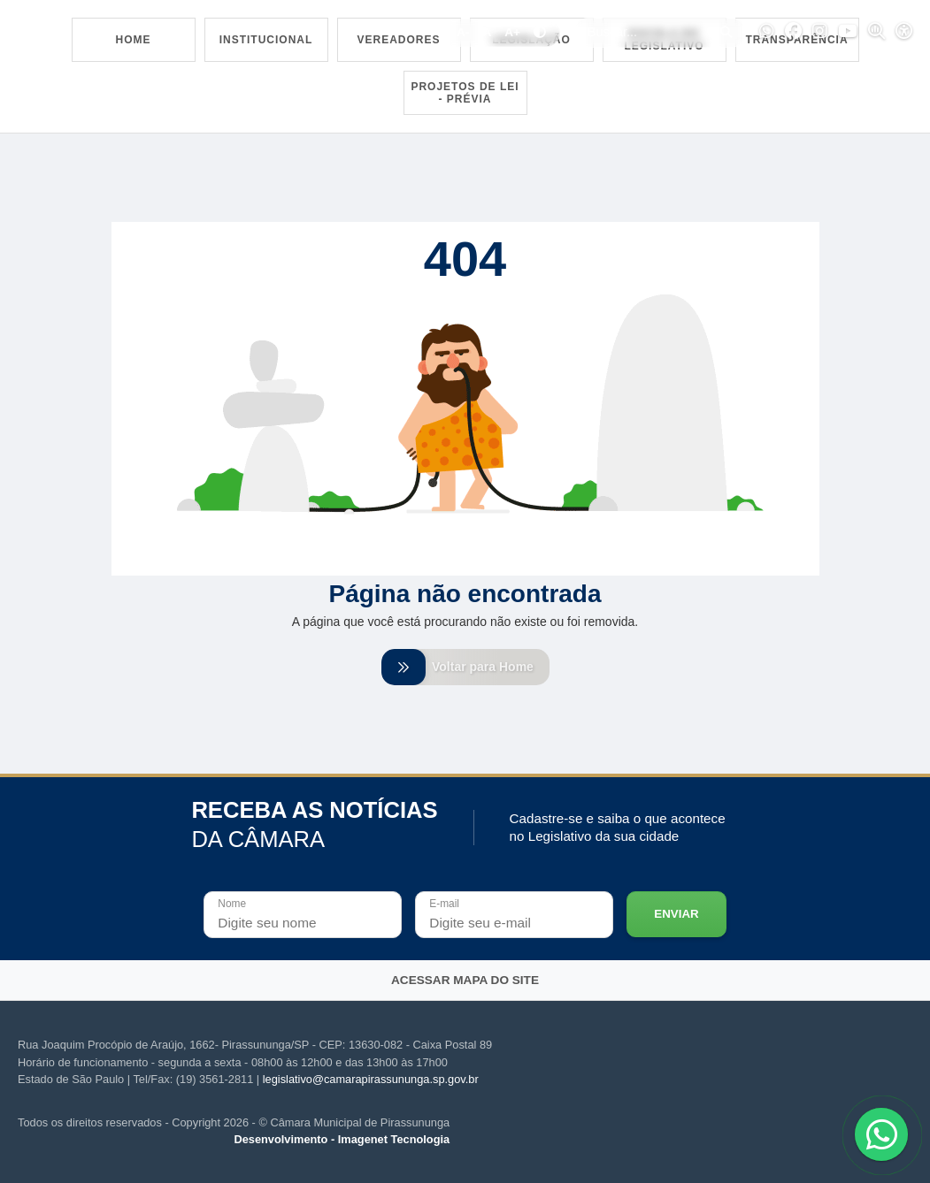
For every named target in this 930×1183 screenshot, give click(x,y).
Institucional (266, 40)
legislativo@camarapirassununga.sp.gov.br (371, 1079)
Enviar (676, 913)
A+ (512, 32)
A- (463, 32)
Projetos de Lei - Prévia (465, 92)
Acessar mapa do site (465, 980)
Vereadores (398, 40)
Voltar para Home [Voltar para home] (465, 667)
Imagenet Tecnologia (394, 1139)
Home (133, 40)
